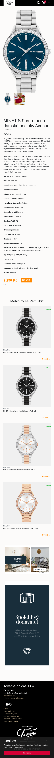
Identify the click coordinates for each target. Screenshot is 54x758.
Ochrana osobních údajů (13, 719)
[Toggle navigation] (49, 3)
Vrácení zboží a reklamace (14, 698)
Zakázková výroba (10, 714)
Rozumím (27, 753)
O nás (6, 709)
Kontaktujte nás (9, 711)
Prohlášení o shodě (11, 721)
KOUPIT (26, 280)
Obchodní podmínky (11, 716)
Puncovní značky (10, 695)
